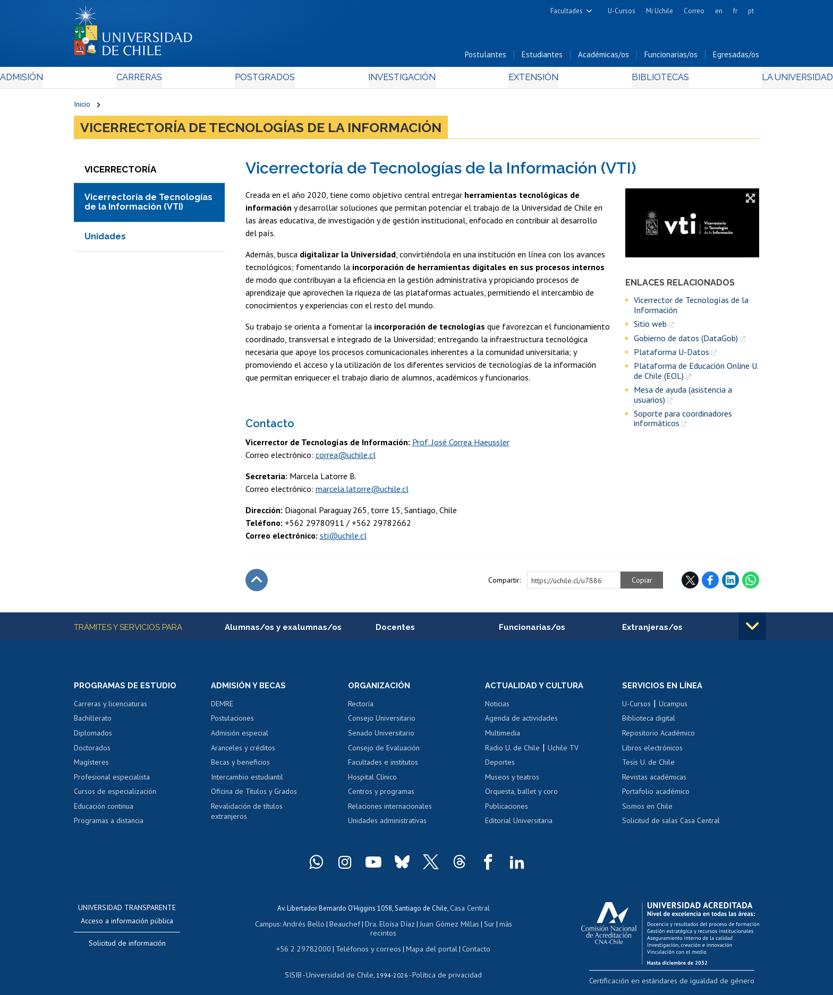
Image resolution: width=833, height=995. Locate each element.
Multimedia (502, 737)
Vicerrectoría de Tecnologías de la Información (260, 131)
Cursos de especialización (115, 795)
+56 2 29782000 (309, 941)
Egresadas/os (736, 58)
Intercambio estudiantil (247, 781)
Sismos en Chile (647, 810)
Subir (256, 583)
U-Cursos (621, 10)
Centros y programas (381, 795)
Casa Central (469, 911)
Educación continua (103, 810)
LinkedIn (730, 583)
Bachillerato (93, 723)
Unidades (105, 240)
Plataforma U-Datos (671, 355)
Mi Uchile (659, 10)
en (718, 10)
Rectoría (360, 708)
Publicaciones (506, 810)
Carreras (189, 80)
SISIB (300, 966)
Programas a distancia (108, 824)
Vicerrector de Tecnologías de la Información (691, 308)
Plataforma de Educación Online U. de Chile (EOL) (696, 374)
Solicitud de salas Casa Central (671, 824)
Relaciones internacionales (390, 810)
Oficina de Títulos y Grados (254, 795)
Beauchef (334, 926)
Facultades (566, 10)
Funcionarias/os (671, 58)
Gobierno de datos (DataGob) (686, 341)
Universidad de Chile (342, 966)
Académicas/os (603, 58)
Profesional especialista (112, 781)
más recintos (499, 926)
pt (751, 10)
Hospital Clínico (372, 781)
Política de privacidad (442, 966)
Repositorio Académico (658, 737)
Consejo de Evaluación (384, 752)
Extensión (506, 80)
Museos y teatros (512, 781)
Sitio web (650, 327)
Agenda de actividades (521, 723)
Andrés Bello (295, 926)
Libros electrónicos (652, 752)
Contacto (468, 941)
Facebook (710, 583)
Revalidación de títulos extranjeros (247, 816)
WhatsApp (750, 583)
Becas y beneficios (240, 766)
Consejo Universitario (381, 723)
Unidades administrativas (387, 824)
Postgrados (288, 80)
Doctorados (92, 752)
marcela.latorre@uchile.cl (362, 492)
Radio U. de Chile (512, 752)
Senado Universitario (381, 737)
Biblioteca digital (648, 723)
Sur (470, 926)
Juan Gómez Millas (432, 926)
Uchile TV (563, 752)
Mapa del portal (425, 941)
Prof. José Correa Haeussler (460, 445)
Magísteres (91, 766)
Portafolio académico (656, 795)
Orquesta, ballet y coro (521, 795)
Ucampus (673, 708)
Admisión (98, 80)
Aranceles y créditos (243, 752)
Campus (261, 926)
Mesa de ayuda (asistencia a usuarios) (683, 398)
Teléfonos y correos (367, 941)
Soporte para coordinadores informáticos (683, 421)
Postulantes (485, 58)
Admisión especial (239, 737)
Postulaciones (232, 723)
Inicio (82, 107)
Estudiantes (542, 58)
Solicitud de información (127, 947)
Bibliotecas (607, 80)
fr (735, 10)
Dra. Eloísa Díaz (376, 926)
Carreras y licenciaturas (110, 708)
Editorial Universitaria (518, 824)
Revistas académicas (654, 781)
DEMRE (222, 708)
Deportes (500, 766)
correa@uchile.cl (346, 458)
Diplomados (93, 737)
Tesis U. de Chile (648, 766)
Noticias (497, 708)
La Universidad (719, 80)
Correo (694, 10)
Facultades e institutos (383, 766)
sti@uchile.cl (343, 538)
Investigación (400, 80)
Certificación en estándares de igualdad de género (684, 983)
